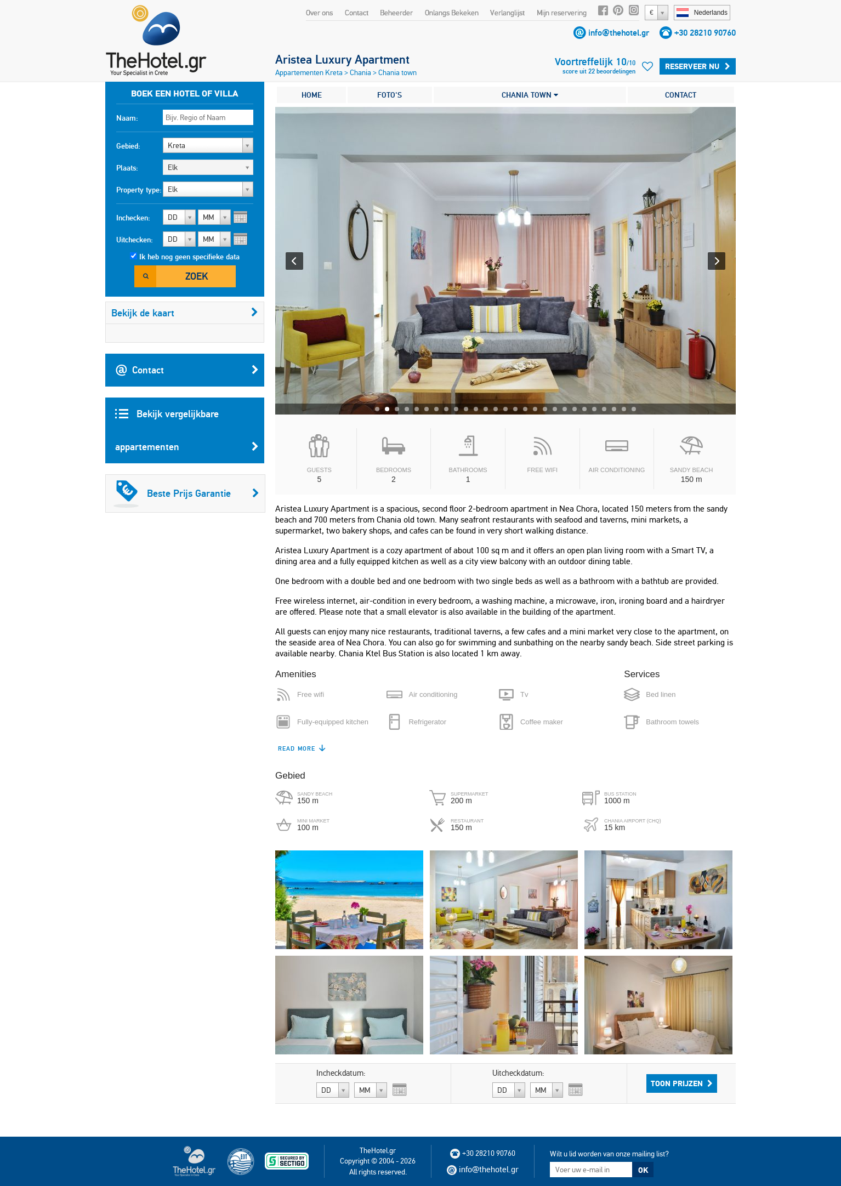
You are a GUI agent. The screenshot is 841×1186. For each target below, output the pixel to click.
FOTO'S (389, 95)
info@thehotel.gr (618, 32)
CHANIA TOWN (530, 95)
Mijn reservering (562, 13)
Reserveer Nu (697, 66)
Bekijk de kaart (184, 313)
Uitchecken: (134, 240)
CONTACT (680, 95)
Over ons (319, 13)
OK (643, 1170)
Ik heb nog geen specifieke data (189, 257)
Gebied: (128, 146)
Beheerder (396, 13)
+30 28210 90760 (705, 32)
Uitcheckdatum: (518, 1073)
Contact (356, 13)
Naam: (127, 118)
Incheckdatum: (341, 1073)
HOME (312, 95)
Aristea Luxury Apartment (342, 59)
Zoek (196, 276)
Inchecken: (133, 218)
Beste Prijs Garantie (186, 493)
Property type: (139, 190)
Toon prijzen (682, 1083)
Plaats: (127, 168)
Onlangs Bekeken (452, 13)
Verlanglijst (507, 13)
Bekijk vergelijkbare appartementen (187, 435)
